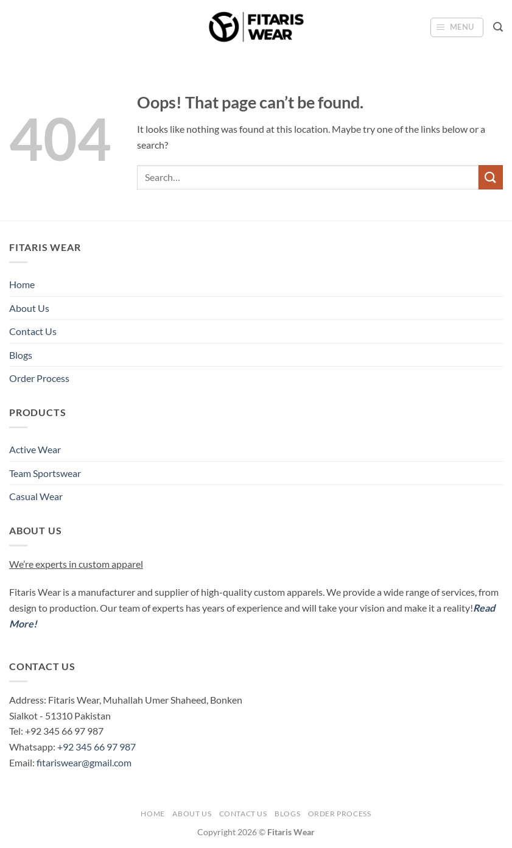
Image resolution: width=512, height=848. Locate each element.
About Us (29, 308)
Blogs (20, 355)
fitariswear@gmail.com (84, 762)
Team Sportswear (45, 473)
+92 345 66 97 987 (96, 746)
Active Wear (35, 449)
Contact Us (33, 331)
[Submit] (491, 177)
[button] (457, 27)
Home (22, 284)
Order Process (39, 378)
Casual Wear (36, 496)
